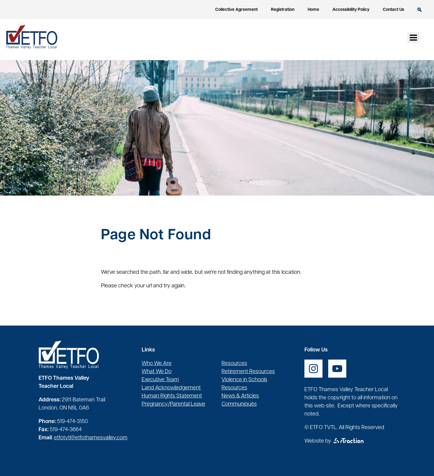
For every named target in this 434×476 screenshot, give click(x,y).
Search (419, 10)
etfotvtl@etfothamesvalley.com (90, 438)
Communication (364, 39)
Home (313, 10)
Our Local (223, 39)
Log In (406, 39)
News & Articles (240, 396)
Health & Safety (311, 39)
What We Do (156, 372)
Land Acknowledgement (171, 388)
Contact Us (393, 10)
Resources (263, 39)
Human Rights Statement (172, 396)
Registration (282, 10)
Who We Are (156, 363)
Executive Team (160, 380)
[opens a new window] (313, 369)
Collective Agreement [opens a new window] (236, 10)
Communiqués (239, 404)
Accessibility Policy (351, 10)
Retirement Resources (248, 372)
